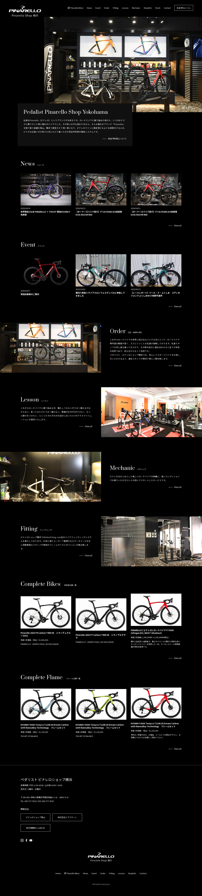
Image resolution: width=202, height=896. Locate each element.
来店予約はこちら (184, 8)
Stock (157, 7)
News (89, 7)
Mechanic (136, 7)
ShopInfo (148, 7)
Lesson (125, 7)
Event (97, 7)
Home (58, 873)
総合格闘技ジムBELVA (35, 827)
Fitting (115, 7)
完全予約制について (117, 138)
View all (177, 225)
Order (106, 7)
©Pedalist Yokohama (101, 884)
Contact (167, 7)
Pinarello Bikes (76, 7)
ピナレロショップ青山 (35, 817)
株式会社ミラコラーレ (67, 817)
